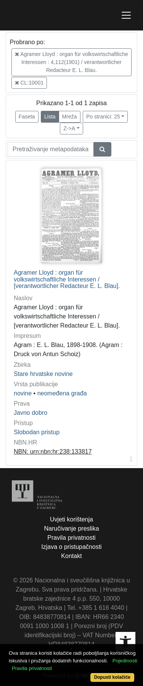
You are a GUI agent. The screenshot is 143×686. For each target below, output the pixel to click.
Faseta (27, 117)
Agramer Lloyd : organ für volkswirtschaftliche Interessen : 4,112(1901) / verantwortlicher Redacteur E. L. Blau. (71, 62)
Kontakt (71, 556)
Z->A (69, 128)
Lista (50, 117)
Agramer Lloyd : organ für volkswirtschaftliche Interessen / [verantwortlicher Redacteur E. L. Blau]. (67, 279)
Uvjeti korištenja (71, 519)
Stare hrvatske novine (43, 374)
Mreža (69, 117)
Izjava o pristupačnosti (71, 547)
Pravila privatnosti (71, 537)
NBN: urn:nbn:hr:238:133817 (53, 451)
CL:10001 (29, 83)
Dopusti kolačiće (112, 677)
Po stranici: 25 (103, 117)
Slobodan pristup (36, 432)
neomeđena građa (62, 393)
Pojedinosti (124, 661)
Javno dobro (30, 412)
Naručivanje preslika (71, 528)
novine (23, 393)
